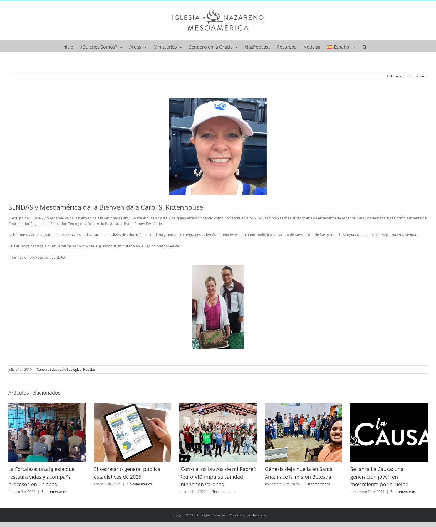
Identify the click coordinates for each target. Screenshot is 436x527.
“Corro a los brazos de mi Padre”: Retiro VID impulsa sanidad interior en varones (217, 477)
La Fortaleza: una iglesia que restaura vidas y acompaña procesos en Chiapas (41, 477)
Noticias (89, 369)
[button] (365, 45)
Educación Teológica (65, 369)
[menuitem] (341, 45)
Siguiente (416, 76)
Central (42, 369)
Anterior (397, 76)
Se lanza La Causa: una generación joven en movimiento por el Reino (379, 477)
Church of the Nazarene (248, 515)
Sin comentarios (54, 491)
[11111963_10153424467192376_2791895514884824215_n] (218, 146)
